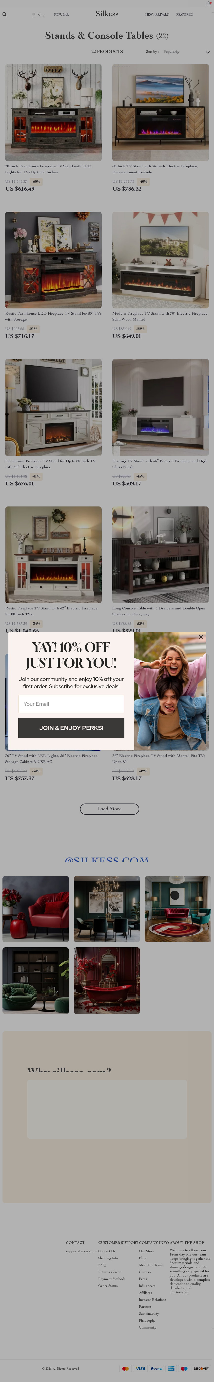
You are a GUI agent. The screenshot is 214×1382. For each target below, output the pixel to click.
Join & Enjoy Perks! (71, 728)
